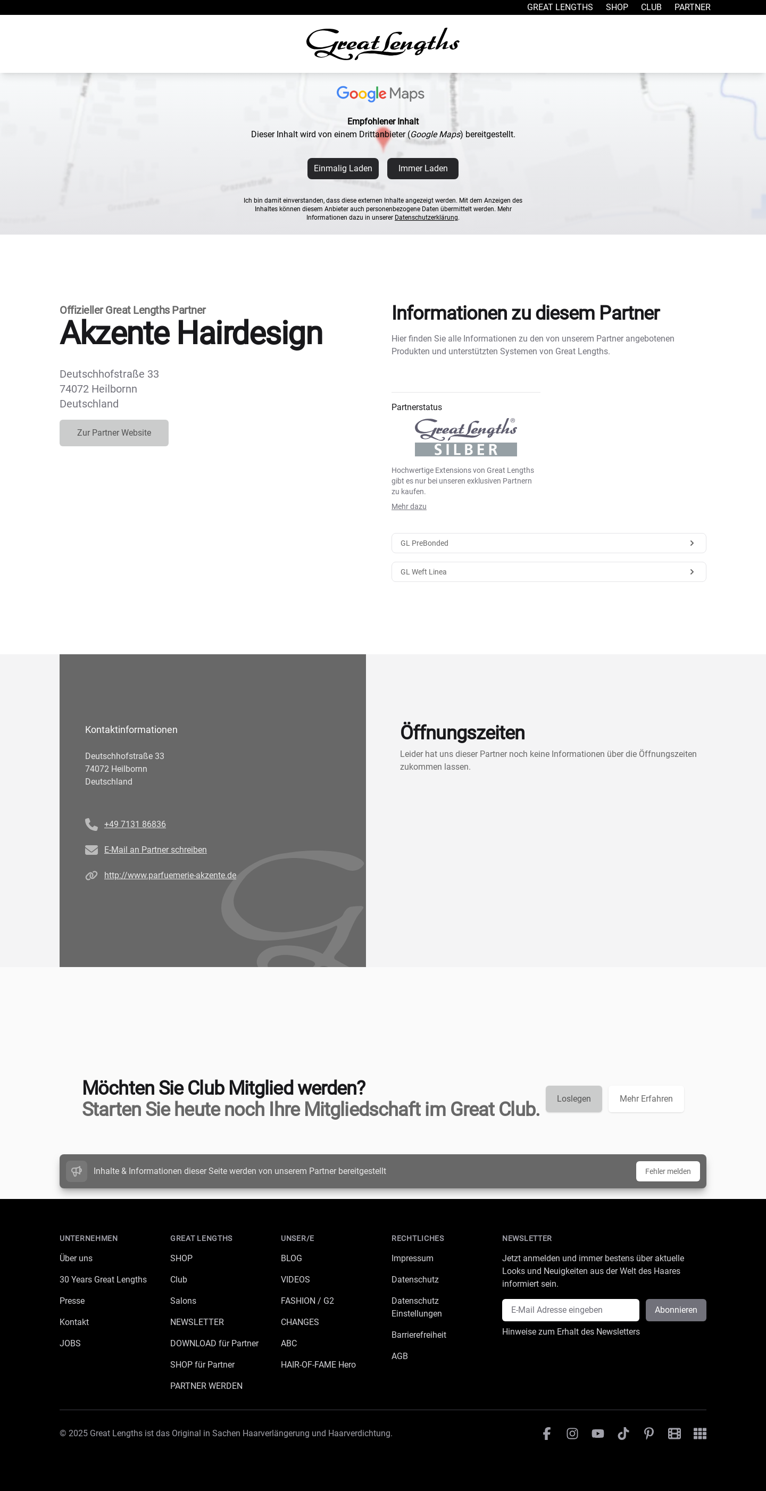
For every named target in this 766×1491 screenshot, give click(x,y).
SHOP (181, 1258)
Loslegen (574, 1099)
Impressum (413, 1258)
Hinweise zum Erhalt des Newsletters (571, 1332)
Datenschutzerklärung (426, 217)
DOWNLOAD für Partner (214, 1343)
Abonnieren (676, 1310)
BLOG (291, 1258)
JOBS (70, 1343)
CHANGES (300, 1322)
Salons (183, 1301)
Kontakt (74, 1322)
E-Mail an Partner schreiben (155, 850)
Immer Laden (423, 168)
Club (651, 7)
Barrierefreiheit (419, 1335)
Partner (693, 7)
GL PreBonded (549, 543)
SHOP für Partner (202, 1365)
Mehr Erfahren (646, 1099)
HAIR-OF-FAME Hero (318, 1365)
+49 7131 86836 (135, 824)
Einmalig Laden (343, 168)
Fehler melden (668, 1171)
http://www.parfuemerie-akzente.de (170, 875)
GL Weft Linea (549, 572)
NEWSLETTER (197, 1322)
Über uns (76, 1258)
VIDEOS (295, 1280)
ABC (289, 1343)
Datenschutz (415, 1280)
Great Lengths (560, 7)
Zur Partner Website (114, 433)
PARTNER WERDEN (206, 1386)
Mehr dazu (409, 506)
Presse (72, 1301)
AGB (400, 1356)
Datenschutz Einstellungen (417, 1307)
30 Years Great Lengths (103, 1280)
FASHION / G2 (307, 1301)
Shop (617, 7)
